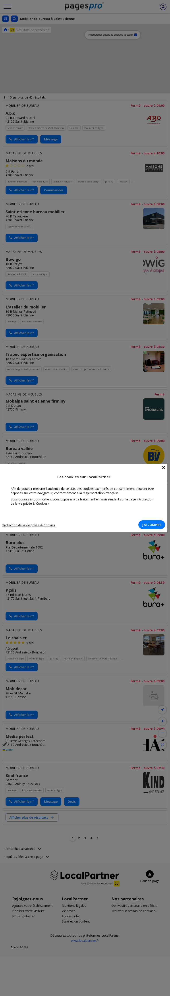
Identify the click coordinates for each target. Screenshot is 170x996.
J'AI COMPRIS (151, 525)
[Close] (164, 467)
